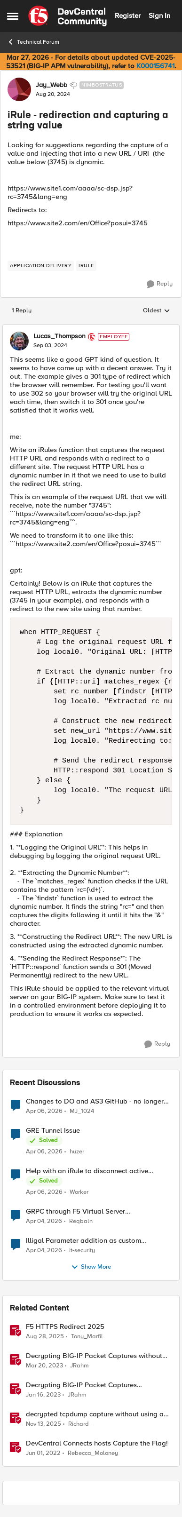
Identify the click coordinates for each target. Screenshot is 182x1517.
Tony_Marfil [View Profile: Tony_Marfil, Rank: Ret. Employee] (87, 1336)
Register (128, 15)
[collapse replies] (91, 329)
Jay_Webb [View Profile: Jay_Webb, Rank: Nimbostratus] (51, 85)
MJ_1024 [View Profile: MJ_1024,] (82, 1110)
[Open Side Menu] (12, 16)
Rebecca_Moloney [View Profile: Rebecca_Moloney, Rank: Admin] (93, 1453)
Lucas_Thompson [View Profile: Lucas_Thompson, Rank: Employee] (59, 336)
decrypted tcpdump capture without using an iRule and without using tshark (96, 1414)
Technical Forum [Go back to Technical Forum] (33, 42)
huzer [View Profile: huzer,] (77, 1151)
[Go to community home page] (67, 16)
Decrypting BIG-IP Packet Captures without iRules (94, 1356)
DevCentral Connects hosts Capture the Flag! (97, 1443)
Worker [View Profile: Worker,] (79, 1191)
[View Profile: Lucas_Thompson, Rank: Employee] (19, 341)
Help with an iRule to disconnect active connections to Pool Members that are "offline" (99, 1171)
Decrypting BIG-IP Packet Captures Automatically (81, 1385)
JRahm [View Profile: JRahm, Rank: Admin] (79, 1365)
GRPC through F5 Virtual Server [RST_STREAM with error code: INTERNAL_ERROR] (75, 1211)
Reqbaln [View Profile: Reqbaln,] (81, 1220)
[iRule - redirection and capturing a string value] (50, 345)
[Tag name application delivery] (41, 266)
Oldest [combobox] (156, 311)
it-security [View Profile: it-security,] (82, 1250)
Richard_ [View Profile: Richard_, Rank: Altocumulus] (80, 1423)
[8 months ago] (43, 1424)
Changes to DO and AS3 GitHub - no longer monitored (95, 1101)
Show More (91, 1267)
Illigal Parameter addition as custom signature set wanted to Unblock (83, 1241)
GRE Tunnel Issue (53, 1131)
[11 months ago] (45, 1336)
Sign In (159, 15)
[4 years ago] (43, 1453)
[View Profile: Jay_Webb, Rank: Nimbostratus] (19, 89)
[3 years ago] (44, 1365)
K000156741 (155, 66)
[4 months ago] (44, 1111)
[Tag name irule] (86, 266)
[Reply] (159, 284)
